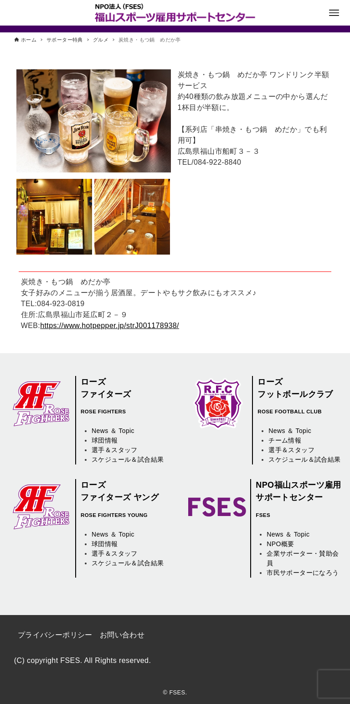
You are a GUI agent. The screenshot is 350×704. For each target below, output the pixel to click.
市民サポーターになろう (303, 572)
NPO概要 (280, 544)
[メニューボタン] (334, 13)
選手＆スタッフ (115, 450)
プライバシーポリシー (55, 635)
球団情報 (105, 440)
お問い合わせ (122, 635)
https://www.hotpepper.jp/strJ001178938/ (109, 325)
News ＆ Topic (113, 430)
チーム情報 (284, 440)
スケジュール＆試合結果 (128, 459)
